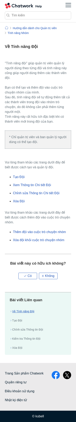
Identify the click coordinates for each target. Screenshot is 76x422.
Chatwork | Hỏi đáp (6, 27)
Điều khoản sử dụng (19, 391)
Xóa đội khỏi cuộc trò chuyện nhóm (38, 240)
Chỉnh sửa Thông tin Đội (27, 329)
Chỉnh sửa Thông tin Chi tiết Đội (36, 193)
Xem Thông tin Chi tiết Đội (32, 185)
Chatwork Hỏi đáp (23, 5)
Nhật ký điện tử (16, 400)
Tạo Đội (19, 177)
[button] (27, 276)
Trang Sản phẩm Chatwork (24, 373)
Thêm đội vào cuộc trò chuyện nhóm (39, 232)
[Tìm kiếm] (38, 15)
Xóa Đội (19, 201)
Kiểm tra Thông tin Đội (26, 338)
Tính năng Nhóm (18, 33)
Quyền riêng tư (16, 382)
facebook (56, 375)
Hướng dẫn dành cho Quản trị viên (35, 28)
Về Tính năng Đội (23, 311)
